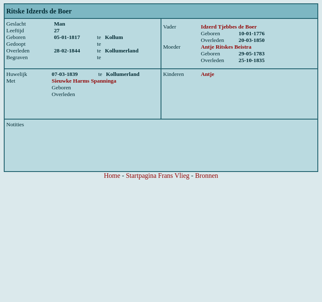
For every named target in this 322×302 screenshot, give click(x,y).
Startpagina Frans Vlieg (158, 175)
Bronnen (206, 175)
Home (112, 175)
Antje (207, 74)
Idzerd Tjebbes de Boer (229, 26)
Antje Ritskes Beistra (226, 47)
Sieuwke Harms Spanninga (84, 81)
